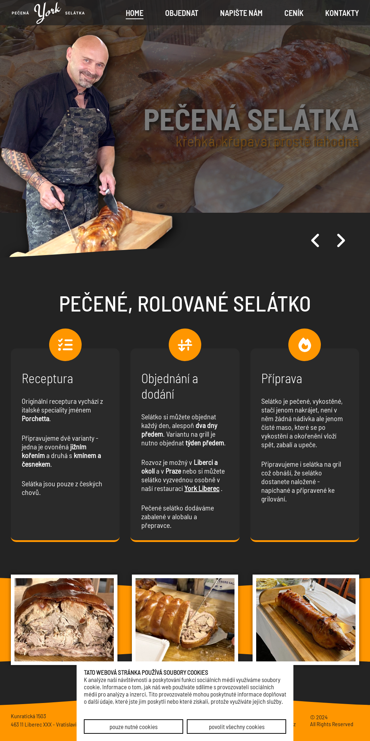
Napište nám (241, 12)
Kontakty (342, 12)
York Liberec (201, 488)
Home (134, 12)
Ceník (294, 12)
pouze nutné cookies (133, 726)
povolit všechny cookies (236, 726)
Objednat (181, 12)
